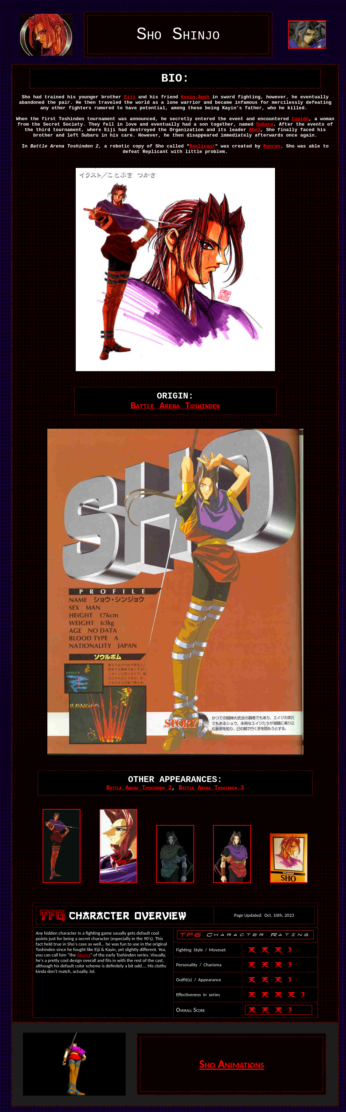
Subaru (264, 124)
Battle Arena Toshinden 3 (211, 788)
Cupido (300, 119)
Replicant (202, 146)
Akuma (83, 955)
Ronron (271, 146)
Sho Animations (231, 1064)
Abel (254, 130)
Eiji (129, 97)
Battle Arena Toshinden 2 (139, 788)
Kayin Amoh (195, 97)
